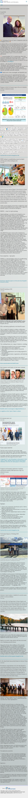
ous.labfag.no (11, 61)
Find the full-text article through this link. (9, 155)
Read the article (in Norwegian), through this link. (11, 656)
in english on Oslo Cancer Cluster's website (10, 411)
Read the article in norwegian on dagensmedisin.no (12, 408)
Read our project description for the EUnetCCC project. (9, 363)
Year (2, 5)
